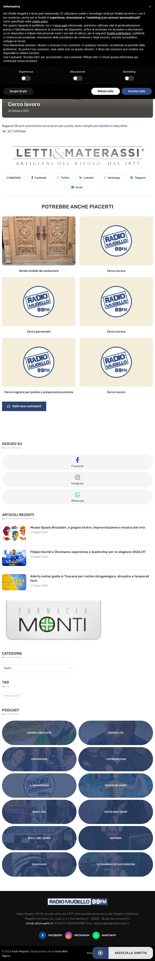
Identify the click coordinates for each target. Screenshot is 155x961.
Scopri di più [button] (18, 91)
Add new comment (24, 406)
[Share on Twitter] (63, 177)
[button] (150, 6)
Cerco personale (39, 331)
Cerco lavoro (116, 271)
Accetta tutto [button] (136, 91)
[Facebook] (50, 935)
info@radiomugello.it (39, 923)
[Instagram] (77, 935)
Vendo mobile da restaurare (39, 271)
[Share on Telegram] (138, 177)
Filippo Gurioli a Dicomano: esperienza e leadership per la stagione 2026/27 (88, 552)
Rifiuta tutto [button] (106, 91)
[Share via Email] (77, 187)
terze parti (61, 25)
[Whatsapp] (104, 935)
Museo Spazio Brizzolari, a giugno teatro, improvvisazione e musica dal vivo (88, 527)
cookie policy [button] (40, 21)
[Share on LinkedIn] (86, 177)
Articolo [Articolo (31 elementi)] (12, 695)
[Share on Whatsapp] (112, 177)
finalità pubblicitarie (119, 33)
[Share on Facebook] (39, 177)
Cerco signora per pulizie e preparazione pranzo (38, 392)
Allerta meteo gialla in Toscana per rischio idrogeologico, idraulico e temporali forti (89, 578)
